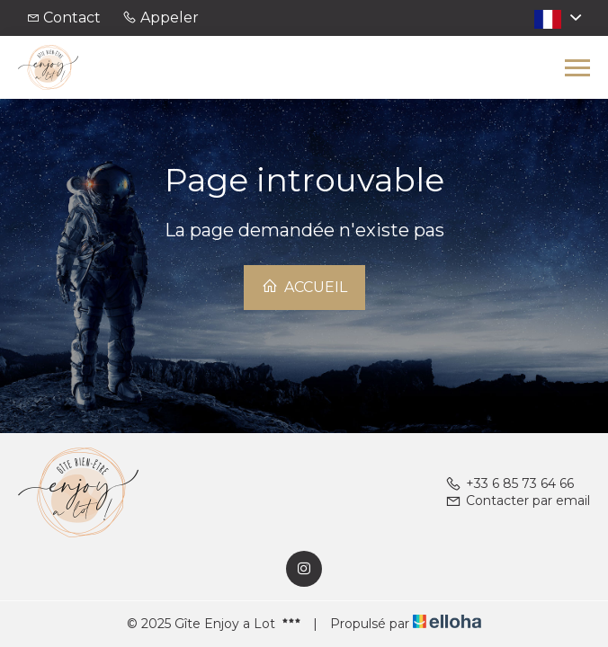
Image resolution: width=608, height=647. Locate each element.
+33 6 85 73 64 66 (509, 483)
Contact (72, 17)
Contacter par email (517, 500)
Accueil (304, 287)
